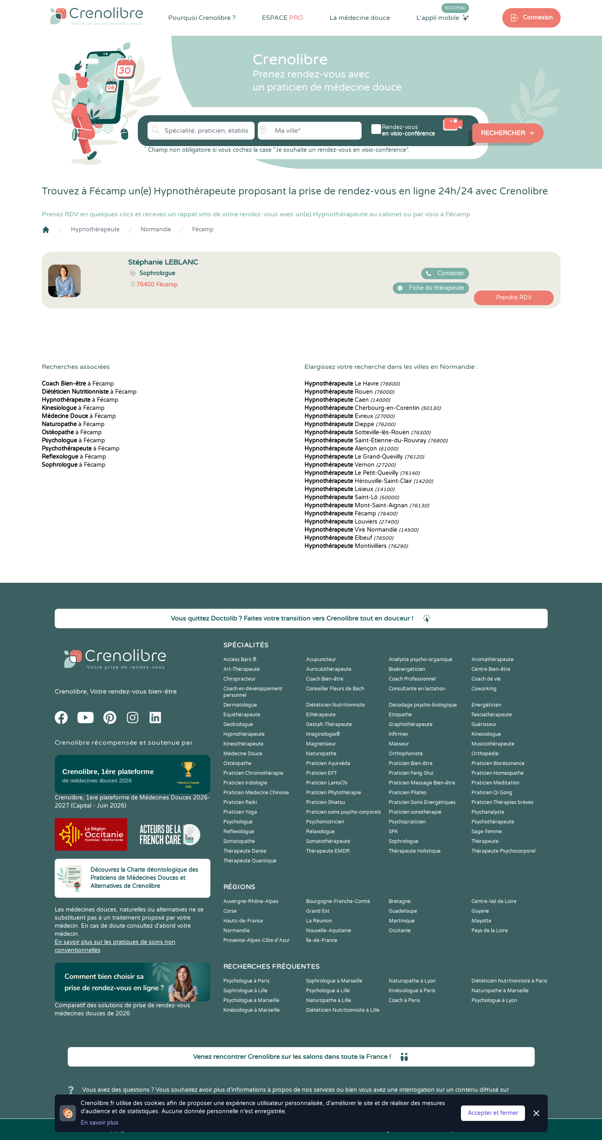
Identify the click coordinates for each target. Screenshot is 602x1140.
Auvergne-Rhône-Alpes (251, 901)
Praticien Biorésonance (498, 763)
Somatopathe (239, 841)
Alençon (351, 448)
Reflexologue (238, 831)
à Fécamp (78, 383)
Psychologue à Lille (328, 990)
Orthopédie (485, 753)
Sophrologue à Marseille (334, 981)
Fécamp (203, 229)
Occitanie (400, 930)
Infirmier (399, 734)
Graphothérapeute (411, 724)
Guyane (480, 911)
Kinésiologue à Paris (412, 990)
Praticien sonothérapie (415, 812)
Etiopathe (400, 715)
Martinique (402, 921)
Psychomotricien (325, 822)
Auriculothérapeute (328, 669)
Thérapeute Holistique (415, 851)
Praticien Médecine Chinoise (256, 792)
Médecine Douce (242, 753)
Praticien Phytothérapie (333, 792)
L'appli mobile (442, 17)
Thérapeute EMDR (328, 851)
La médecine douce (360, 18)
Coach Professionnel (412, 679)
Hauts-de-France (243, 921)
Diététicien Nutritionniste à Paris (509, 981)
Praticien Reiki (240, 802)
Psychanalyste (487, 812)
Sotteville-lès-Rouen (367, 432)
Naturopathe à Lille (328, 1000)
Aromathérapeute (492, 659)
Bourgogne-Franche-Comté (338, 901)
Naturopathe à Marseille (500, 990)
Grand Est (318, 911)
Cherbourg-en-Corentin (372, 408)
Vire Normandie (361, 529)
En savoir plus (99, 1122)
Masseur (399, 744)
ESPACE (282, 18)
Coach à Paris (404, 1000)
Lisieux (349, 489)
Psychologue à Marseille (251, 1000)
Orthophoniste (406, 753)
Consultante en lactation (417, 689)
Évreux (349, 416)
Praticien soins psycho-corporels (343, 812)
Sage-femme (486, 831)
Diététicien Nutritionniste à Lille (342, 1010)
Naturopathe (321, 753)
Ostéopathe (237, 763)
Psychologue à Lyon (494, 1000)
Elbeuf (348, 537)
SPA (393, 831)
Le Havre (352, 383)
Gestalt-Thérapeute (329, 724)
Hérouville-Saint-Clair (368, 481)
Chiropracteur (239, 679)
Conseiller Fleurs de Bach (335, 689)
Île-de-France (321, 940)
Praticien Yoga (240, 812)
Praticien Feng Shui (411, 773)
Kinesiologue (486, 734)
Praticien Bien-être (411, 763)
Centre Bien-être (490, 669)
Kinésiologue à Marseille (251, 1010)
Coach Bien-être (324, 679)
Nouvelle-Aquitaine (328, 930)
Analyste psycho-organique (420, 659)
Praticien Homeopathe (497, 773)
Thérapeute (485, 841)
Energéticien (486, 705)
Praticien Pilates (407, 792)
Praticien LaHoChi (326, 783)
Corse (230, 911)
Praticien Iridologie (245, 783)
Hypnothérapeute (95, 229)
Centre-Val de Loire (493, 901)
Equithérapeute (241, 715)
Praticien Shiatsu (325, 802)
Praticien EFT (321, 773)
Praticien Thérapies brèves (502, 802)
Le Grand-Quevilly (364, 456)
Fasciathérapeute (491, 715)
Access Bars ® (240, 659)
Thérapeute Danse (244, 851)
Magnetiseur (321, 744)
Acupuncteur (321, 659)
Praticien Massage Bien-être (422, 783)
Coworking (484, 689)
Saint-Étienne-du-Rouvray (376, 440)
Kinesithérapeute (243, 744)
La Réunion (319, 921)
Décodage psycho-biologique (423, 705)
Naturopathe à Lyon (412, 981)
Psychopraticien (407, 822)
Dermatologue (240, 705)
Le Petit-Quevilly (362, 473)
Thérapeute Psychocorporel (503, 851)
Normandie (156, 229)
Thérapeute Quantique (249, 861)
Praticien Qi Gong (491, 792)
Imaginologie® (323, 734)
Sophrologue (403, 841)
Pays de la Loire (489, 930)
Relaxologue (320, 831)
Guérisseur (484, 724)
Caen (347, 400)
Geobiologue (238, 724)
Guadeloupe (403, 911)
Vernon (350, 464)
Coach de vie (486, 679)
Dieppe (349, 424)
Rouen (349, 391)
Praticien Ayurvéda (328, 763)
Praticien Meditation (495, 783)
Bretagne (400, 901)
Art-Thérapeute (241, 669)
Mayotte (481, 921)
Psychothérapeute (492, 822)
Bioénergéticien (407, 669)
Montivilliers (356, 546)
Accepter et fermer (493, 1113)
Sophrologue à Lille (245, 990)
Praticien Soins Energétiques (422, 802)
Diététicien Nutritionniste (335, 705)
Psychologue (238, 822)
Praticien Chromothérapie (253, 773)
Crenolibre (71, 691)
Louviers (351, 521)
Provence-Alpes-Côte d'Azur (256, 940)
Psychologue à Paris (246, 981)
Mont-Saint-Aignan (366, 505)
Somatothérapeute (328, 841)
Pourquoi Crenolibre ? (202, 18)
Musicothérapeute (492, 744)
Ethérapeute (321, 715)
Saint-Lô (351, 497)
